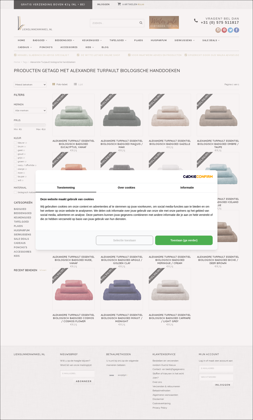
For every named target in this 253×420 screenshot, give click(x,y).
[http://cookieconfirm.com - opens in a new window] (198, 176)
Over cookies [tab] (126, 187)
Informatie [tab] (187, 187)
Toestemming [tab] (66, 187)
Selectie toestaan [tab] (124, 240)
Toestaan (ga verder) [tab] (183, 240)
